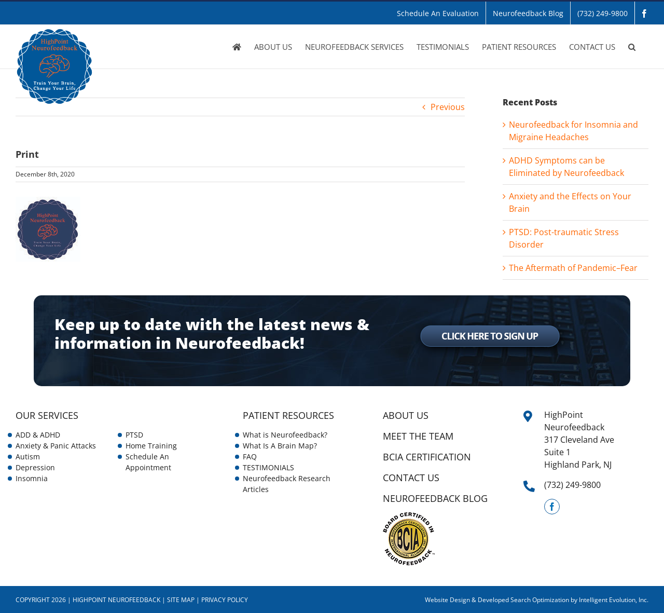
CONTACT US (411, 477)
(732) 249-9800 (572, 485)
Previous (448, 107)
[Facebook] (552, 506)
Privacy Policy (224, 599)
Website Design (447, 599)
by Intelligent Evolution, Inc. (609, 599)
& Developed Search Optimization (521, 599)
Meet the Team (418, 436)
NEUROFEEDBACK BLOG (435, 498)
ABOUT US (405, 415)
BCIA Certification (427, 457)
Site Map (181, 599)
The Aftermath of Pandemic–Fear (573, 268)
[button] (631, 47)
